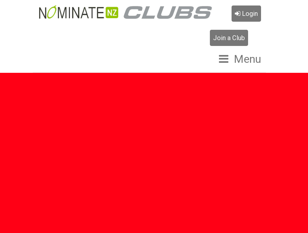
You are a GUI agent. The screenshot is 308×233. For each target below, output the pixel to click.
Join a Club (229, 38)
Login (246, 13)
